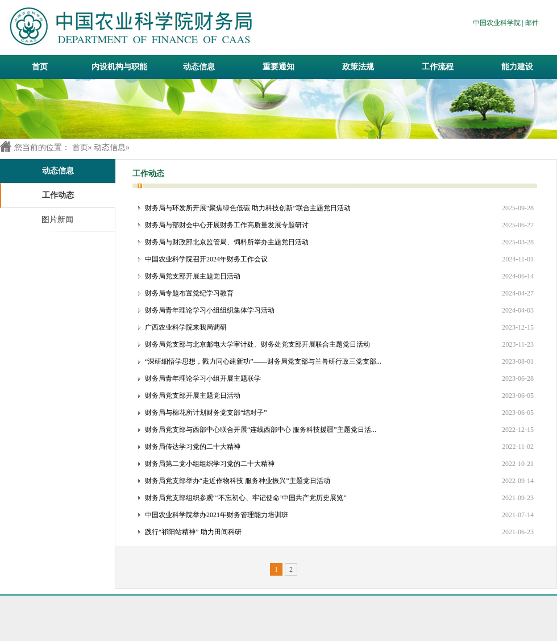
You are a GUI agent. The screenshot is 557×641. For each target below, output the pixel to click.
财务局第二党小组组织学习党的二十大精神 (210, 464)
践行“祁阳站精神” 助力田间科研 (193, 532)
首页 (40, 67)
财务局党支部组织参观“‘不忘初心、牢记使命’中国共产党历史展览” (246, 498)
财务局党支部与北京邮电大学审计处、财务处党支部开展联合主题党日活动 (257, 344)
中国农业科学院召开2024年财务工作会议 (206, 259)
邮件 (532, 23)
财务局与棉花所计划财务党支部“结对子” (206, 413)
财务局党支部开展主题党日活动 (192, 276)
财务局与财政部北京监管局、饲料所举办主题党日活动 (227, 242)
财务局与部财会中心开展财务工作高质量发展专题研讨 (227, 225)
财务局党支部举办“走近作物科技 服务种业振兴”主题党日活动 (237, 481)
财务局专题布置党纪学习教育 (189, 293)
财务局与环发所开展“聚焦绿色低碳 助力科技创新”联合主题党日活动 (248, 208)
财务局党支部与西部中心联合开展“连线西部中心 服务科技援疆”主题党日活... (260, 430)
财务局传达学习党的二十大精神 (192, 447)
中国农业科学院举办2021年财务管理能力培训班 (216, 515)
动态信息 (110, 147)
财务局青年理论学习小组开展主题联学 (203, 378)
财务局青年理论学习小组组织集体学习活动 (210, 310)
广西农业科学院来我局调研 (186, 327)
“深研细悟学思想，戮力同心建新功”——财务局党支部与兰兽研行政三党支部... (263, 361)
